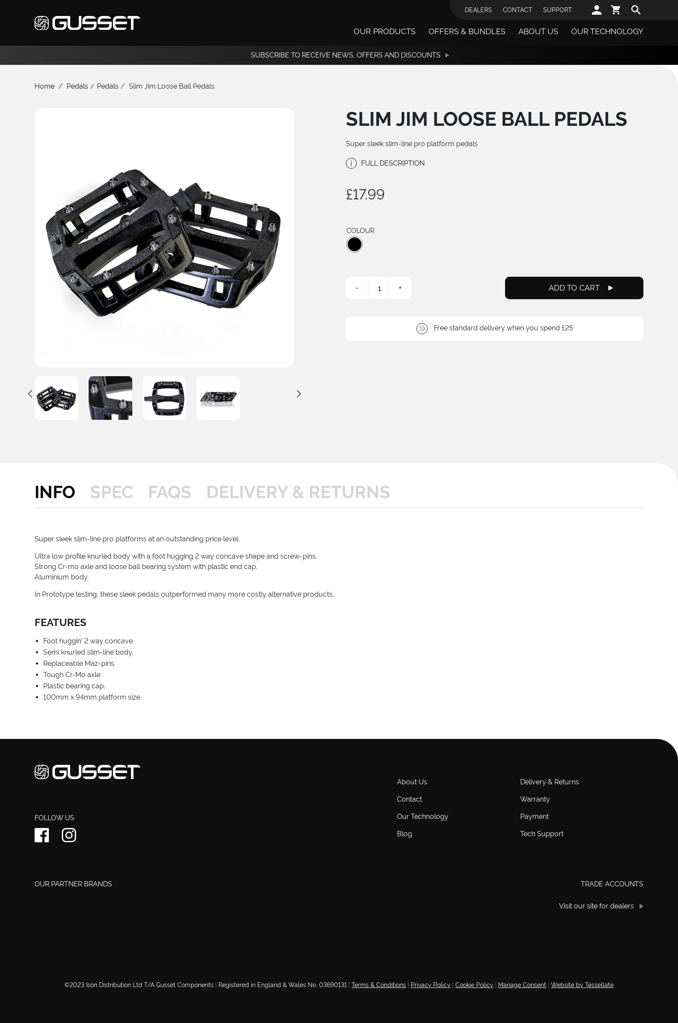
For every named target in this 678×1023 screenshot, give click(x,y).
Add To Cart (574, 287)
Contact (517, 9)
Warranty (535, 799)
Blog (404, 834)
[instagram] (69, 835)
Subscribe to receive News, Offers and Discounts (346, 55)
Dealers (478, 9)
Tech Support (541, 834)
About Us (538, 31)
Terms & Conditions (379, 984)
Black (354, 244)
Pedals (77, 86)
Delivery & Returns (549, 782)
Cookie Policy (474, 984)
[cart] (616, 10)
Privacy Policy (431, 984)
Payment (534, 816)
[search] (636, 10)
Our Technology (607, 31)
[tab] (59, 492)
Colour (360, 231)
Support (557, 9)
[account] (596, 10)
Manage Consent (522, 984)
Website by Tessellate (582, 984)
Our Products (385, 31)
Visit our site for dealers (596, 906)
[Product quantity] (379, 288)
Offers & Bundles (467, 31)
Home (44, 86)
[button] (354, 244)
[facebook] (42, 835)
